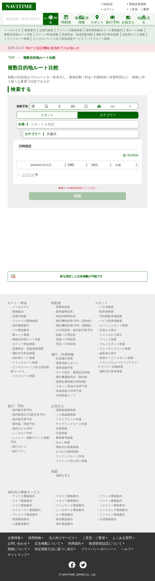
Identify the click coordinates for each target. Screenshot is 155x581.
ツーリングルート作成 (70, 456)
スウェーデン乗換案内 (26, 510)
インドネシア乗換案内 (113, 510)
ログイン (109, 9)
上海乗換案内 (20, 523)
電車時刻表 (63, 307)
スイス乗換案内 (22, 505)
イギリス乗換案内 (67, 496)
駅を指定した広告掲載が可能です (81, 276)
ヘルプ (126, 549)
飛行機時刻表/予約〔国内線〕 (74, 320)
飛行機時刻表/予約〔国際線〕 (74, 325)
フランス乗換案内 (110, 496)
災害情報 (61, 428)
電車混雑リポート (67, 363)
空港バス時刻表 (66, 344)
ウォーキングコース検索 (115, 348)
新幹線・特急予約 (23, 423)
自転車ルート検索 (133, 34)
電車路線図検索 (66, 410)
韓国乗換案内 (20, 519)
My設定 (108, 4)
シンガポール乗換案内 (70, 510)
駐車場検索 (106, 311)
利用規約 (74, 543)
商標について (17, 549)
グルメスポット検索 (112, 344)
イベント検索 (107, 339)
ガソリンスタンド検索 (113, 325)
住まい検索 (63, 442)
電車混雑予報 (64, 367)
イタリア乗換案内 (67, 500)
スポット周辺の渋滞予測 (71, 386)
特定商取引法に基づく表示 (54, 549)
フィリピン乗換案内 (112, 514)
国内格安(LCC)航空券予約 (28, 414)
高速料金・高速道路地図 (77, 34)
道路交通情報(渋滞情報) (71, 381)
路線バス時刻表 (66, 334)
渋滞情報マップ (66, 395)
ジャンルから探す (110, 334)
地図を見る (63, 475)
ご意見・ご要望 (139, 9)
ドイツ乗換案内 (22, 500)
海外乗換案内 (94, 30)
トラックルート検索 (16, 38)
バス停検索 (106, 307)
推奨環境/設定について (105, 543)
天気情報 (61, 433)
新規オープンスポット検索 (116, 357)
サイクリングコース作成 (71, 423)
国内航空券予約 (22, 410)
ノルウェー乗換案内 (112, 505)
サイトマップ (17, 554)
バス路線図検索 (66, 414)
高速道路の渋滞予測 (68, 390)
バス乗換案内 (114, 30)
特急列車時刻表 (66, 316)
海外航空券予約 (22, 419)
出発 (21, 124)
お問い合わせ (17, 543)
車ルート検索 (134, 30)
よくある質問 (122, 538)
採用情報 (34, 538)
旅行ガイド (19, 446)
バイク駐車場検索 (110, 320)
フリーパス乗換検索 (69, 30)
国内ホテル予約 (22, 428)
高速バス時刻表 (66, 339)
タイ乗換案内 (64, 514)
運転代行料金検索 (107, 34)
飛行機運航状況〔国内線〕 (73, 377)
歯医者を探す (107, 353)
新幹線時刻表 (64, 311)
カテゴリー (33, 134)
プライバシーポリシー (97, 549)
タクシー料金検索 (47, 34)
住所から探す (107, 330)
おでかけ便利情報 (67, 451)
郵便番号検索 (64, 437)
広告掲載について (48, 543)
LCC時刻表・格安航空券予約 (74, 330)
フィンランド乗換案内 (70, 505)
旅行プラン (19, 451)
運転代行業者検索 (110, 371)
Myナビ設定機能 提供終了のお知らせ (53, 48)
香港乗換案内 (64, 519)
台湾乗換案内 (107, 519)
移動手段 (22, 106)
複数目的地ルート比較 (18, 34)
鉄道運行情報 (64, 358)
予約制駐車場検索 (110, 316)
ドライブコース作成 (68, 419)
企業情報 (14, 538)
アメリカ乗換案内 (23, 496)
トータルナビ (12, 30)
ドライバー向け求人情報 (71, 460)
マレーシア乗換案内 (25, 514)
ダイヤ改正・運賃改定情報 (73, 372)
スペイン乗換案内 (110, 500)
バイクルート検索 (98, 38)
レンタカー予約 (22, 433)
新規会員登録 (137, 4)
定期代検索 (46, 30)
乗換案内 (30, 30)
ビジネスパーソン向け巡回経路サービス (58, 38)
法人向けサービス (62, 538)
